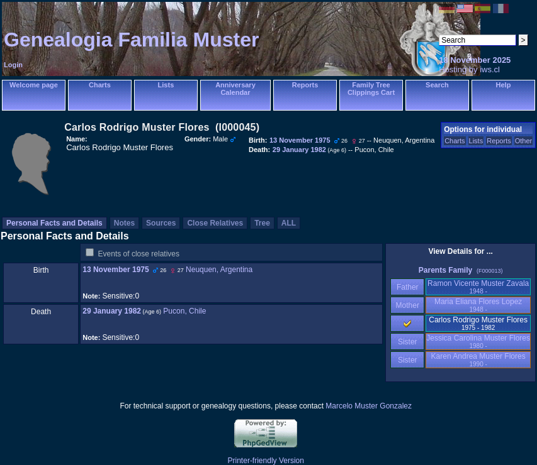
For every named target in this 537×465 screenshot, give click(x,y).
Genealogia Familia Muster (131, 39)
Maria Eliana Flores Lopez (478, 305)
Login (13, 64)
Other (524, 141)
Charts (100, 85)
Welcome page (33, 85)
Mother (407, 305)
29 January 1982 (111, 311)
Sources (161, 223)
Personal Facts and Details (54, 223)
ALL (288, 223)
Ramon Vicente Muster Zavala (478, 287)
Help (503, 85)
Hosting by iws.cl (469, 69)
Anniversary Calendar (235, 88)
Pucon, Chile (184, 311)
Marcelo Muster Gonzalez (368, 406)
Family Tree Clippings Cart (371, 88)
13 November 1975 (115, 269)
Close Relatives (215, 223)
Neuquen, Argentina (219, 269)
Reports (305, 85)
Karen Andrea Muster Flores (478, 360)
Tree (262, 223)
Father (408, 287)
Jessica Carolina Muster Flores (478, 341)
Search (437, 85)
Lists (166, 85)
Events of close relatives (138, 253)
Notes (124, 223)
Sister (407, 341)
